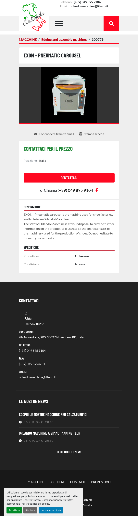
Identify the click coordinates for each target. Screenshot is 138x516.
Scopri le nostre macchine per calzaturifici (53, 414)
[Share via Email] (54, 134)
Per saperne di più (51, 510)
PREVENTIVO (101, 482)
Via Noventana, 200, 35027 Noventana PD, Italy (51, 337)
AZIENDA (57, 482)
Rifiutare (30, 510)
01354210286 (34, 324)
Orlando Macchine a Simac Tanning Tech (49, 433)
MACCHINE (36, 482)
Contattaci (69, 177)
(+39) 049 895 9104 (87, 2)
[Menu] (59, 23)
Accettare (14, 510)
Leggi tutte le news (69, 452)
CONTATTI (77, 482)
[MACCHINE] (28, 39)
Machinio (87, 499)
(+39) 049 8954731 (32, 364)
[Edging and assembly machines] (64, 39)
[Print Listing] (92, 134)
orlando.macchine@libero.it (88, 6)
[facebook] (96, 190)
